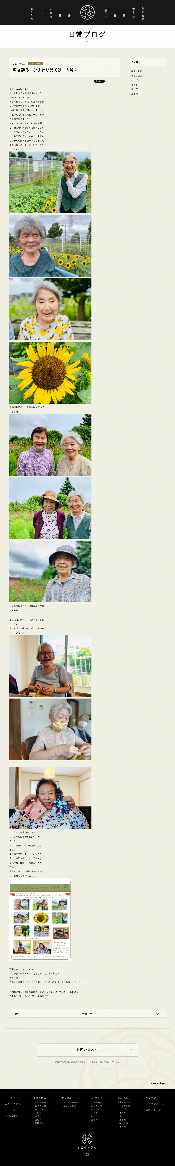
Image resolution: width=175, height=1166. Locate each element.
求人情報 (69, 12)
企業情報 (124, 12)
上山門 (134, 94)
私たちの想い (32, 12)
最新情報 (115, 12)
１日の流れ (50, 12)
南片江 (134, 89)
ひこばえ (135, 80)
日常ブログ (105, 12)
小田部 (134, 85)
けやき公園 (136, 76)
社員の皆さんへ (133, 12)
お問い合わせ (143, 12)
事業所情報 (60, 12)
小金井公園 (136, 71)
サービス (41, 12)
